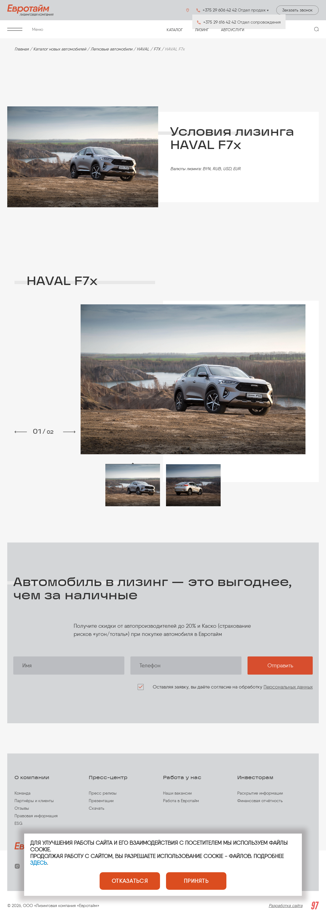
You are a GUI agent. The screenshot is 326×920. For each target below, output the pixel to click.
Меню (25, 29)
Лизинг (202, 30)
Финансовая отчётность (260, 800)
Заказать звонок (297, 10)
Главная (21, 49)
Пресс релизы (103, 793)
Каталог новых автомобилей (59, 49)
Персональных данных (288, 687)
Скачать (96, 808)
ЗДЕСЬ (38, 863)
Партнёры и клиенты (34, 800)
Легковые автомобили (111, 49)
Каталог (175, 30)
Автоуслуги (232, 30)
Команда (22, 793)
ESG (18, 823)
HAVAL (143, 49)
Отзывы (21, 808)
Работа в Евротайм (181, 800)
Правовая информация (36, 815)
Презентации (101, 800)
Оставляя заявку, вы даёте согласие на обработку (233, 687)
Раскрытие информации (260, 793)
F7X (157, 49)
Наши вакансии (177, 793)
